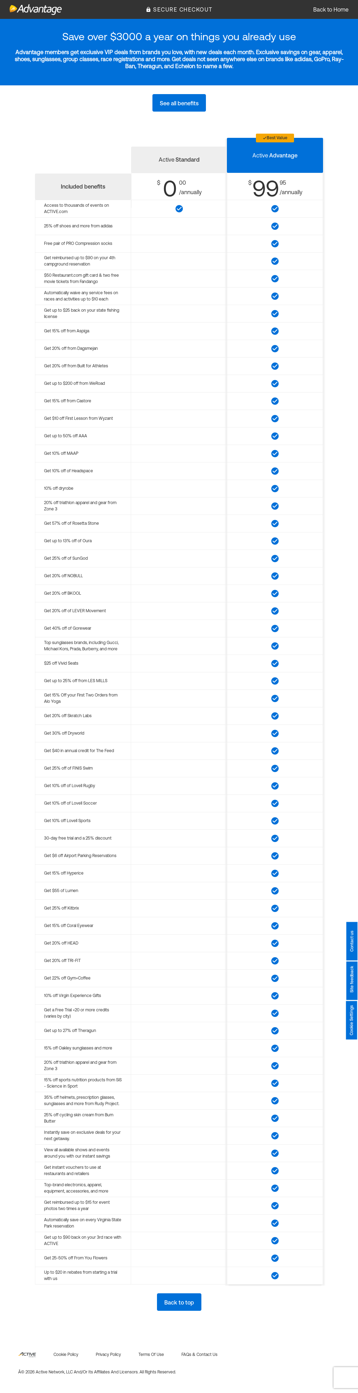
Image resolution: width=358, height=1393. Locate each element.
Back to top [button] (179, 1302)
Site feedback (351, 979)
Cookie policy (65, 1354)
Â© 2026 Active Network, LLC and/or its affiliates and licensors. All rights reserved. (97, 1372)
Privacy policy (108, 1354)
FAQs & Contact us (199, 1354)
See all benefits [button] (179, 103)
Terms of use (151, 1354)
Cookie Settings (351, 1020)
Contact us (351, 941)
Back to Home (331, 9)
